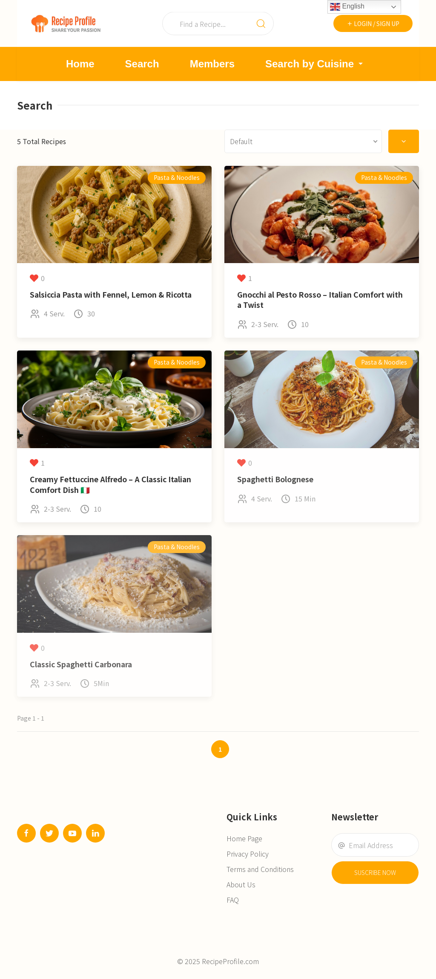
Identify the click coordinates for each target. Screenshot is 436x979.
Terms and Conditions (260, 869)
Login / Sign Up (373, 23)
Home (80, 64)
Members (212, 64)
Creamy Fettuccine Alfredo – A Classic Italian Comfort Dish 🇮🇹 (110, 484)
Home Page (244, 838)
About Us (241, 884)
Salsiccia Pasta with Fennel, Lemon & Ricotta (111, 294)
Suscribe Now (375, 872)
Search (142, 64)
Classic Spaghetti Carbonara (81, 664)
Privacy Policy (248, 854)
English (347, 7)
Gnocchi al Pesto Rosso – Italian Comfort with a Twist (320, 299)
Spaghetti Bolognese (275, 479)
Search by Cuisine (315, 64)
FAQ (233, 900)
